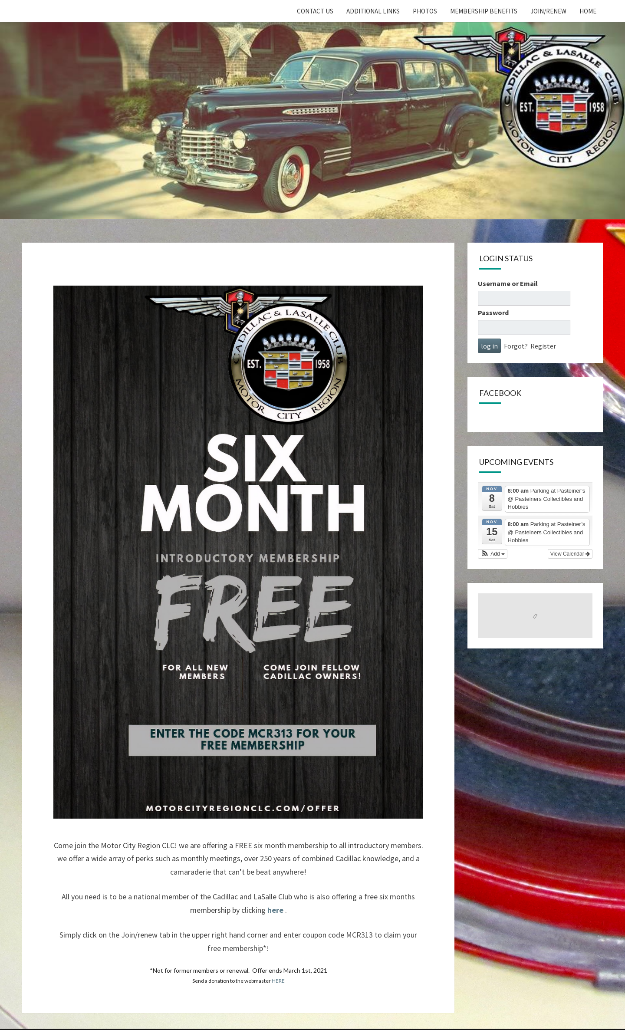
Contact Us (315, 11)
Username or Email (508, 283)
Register (543, 346)
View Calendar (570, 554)
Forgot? (516, 346)
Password (493, 312)
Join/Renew (548, 11)
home (587, 11)
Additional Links (373, 11)
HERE (278, 980)
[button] (492, 554)
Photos (425, 11)
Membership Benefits (483, 11)
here (275, 910)
